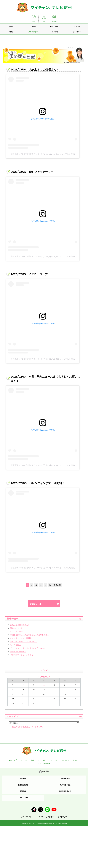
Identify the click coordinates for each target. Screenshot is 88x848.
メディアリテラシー (28, 817)
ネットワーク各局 (44, 763)
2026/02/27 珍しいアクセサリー (32, 171)
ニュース (33, 26)
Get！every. (55, 26)
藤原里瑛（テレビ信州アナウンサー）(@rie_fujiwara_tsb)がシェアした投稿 (43, 154)
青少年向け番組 (65, 785)
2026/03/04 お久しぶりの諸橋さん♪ (34, 69)
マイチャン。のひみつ (46, 817)
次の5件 (57, 585)
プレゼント (77, 32)
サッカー (77, 26)
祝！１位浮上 (15, 645)
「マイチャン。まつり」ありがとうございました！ (30, 648)
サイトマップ (62, 817)
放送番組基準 (65, 778)
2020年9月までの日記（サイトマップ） (28, 727)
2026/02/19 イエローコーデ (29, 274)
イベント (55, 32)
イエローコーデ (16, 631)
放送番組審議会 (23, 785)
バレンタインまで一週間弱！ (21, 638)
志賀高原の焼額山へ (18, 651)
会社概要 (23, 778)
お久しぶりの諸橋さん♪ (19, 625)
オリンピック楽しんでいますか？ (23, 641)
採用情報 (23, 791)
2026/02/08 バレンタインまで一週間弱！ (38, 483)
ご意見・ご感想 (23, 798)
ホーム (11, 26)
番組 (11, 32)
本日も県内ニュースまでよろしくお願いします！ (29, 635)
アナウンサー (33, 32)
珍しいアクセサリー (18, 628)
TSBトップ (12, 760)
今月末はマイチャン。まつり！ (22, 655)
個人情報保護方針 (65, 791)
